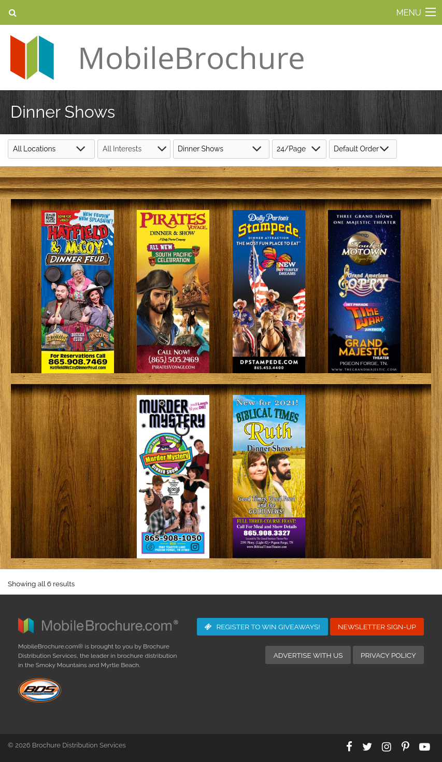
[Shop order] (363, 149)
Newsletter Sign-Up (377, 627)
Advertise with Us (308, 655)
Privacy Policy (388, 655)
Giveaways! (262, 627)
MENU (408, 13)
